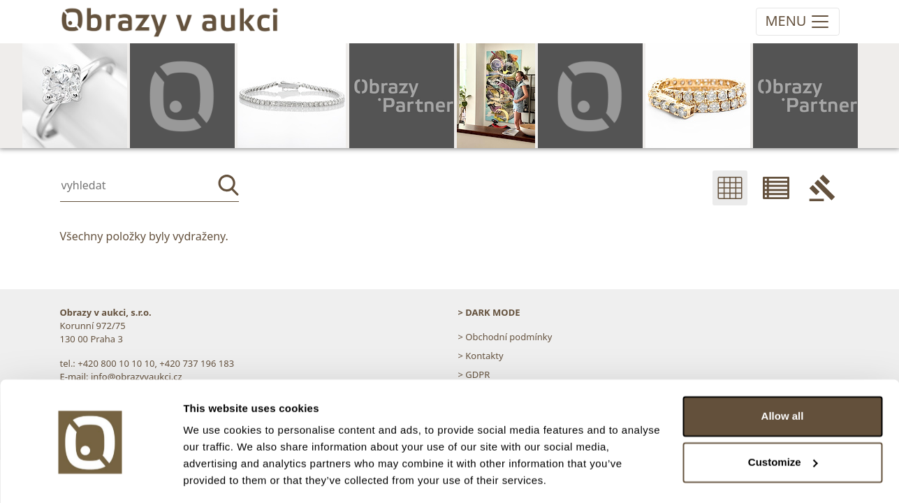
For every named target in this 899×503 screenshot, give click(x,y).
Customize (783, 418)
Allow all (782, 373)
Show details (215, 475)
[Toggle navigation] (797, 22)
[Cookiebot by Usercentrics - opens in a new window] (90, 475)
